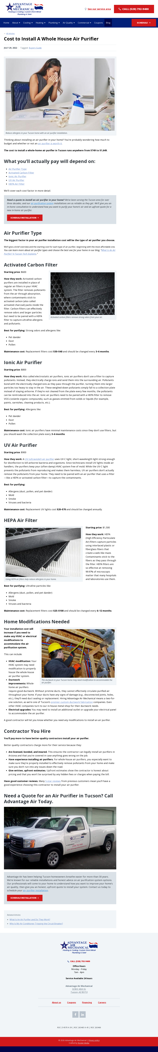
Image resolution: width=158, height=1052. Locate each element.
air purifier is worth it (50, 143)
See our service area (97, 9)
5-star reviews (53, 782)
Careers (102, 1008)
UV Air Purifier (16, 180)
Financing (87, 1008)
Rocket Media (83, 1048)
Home (6, 22)
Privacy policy (94, 1046)
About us (56, 1008)
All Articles (10, 33)
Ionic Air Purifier (17, 176)
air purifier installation (35, 892)
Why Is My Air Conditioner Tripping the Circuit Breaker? (36, 926)
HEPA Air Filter (17, 183)
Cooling (27, 22)
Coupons (98, 22)
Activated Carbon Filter (21, 172)
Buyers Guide (35, 47)
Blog (108, 22)
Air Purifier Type (18, 169)
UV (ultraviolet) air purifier (39, 460)
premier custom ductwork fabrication (72, 703)
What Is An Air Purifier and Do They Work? (30, 922)
